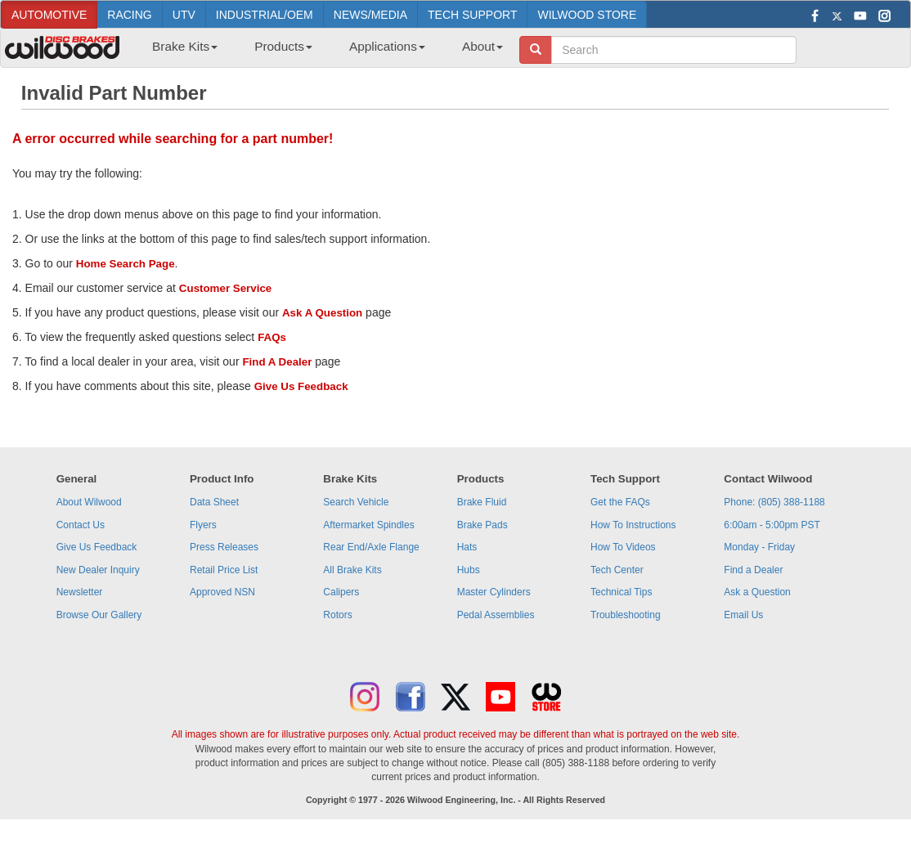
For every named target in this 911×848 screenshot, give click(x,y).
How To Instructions (633, 525)
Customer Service (225, 288)
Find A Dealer (277, 362)
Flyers (203, 525)
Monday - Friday (759, 547)
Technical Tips (621, 592)
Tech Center (617, 570)
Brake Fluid (482, 502)
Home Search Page (125, 264)
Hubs (468, 570)
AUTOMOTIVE (49, 14)
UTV (184, 14)
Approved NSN (222, 592)
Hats (467, 547)
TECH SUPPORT (472, 14)
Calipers (341, 592)
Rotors (337, 615)
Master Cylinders (494, 592)
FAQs (272, 337)
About (482, 46)
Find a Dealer (753, 570)
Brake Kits (185, 46)
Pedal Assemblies (496, 615)
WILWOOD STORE (586, 14)
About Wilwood (89, 502)
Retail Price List (224, 570)
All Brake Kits (352, 570)
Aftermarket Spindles (368, 525)
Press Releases (224, 547)
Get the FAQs (620, 502)
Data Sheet (214, 502)
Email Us (743, 615)
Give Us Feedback (301, 386)
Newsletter (79, 592)
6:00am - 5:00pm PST (771, 525)
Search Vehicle (355, 502)
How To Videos (623, 547)
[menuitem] (179, 51)
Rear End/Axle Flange (371, 547)
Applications (387, 46)
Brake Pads (482, 525)
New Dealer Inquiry (98, 570)
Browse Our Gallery (99, 615)
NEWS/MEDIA (370, 14)
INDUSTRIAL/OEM (264, 14)
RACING (129, 14)
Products (283, 46)
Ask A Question (322, 313)
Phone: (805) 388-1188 (774, 502)
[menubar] (321, 51)
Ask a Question (757, 592)
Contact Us (80, 525)
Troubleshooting (625, 615)
